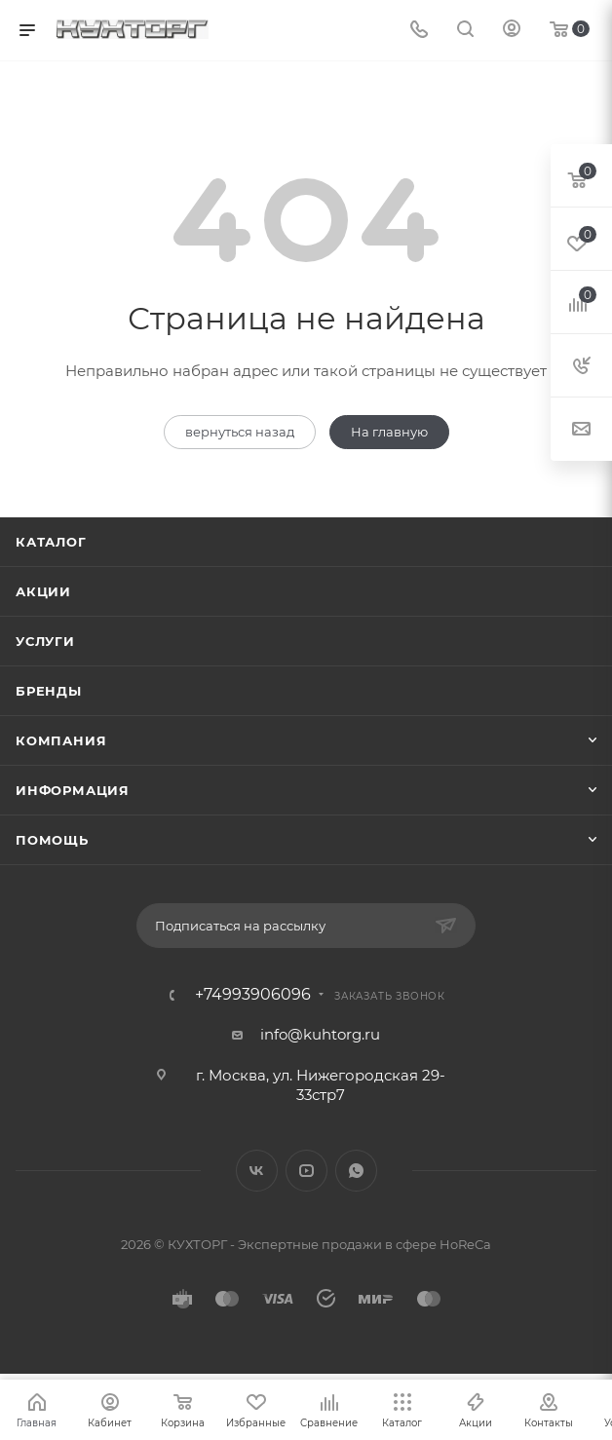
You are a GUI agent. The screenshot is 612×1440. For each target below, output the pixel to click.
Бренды (49, 691)
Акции (43, 591)
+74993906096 (253, 995)
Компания (61, 740)
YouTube (306, 1171)
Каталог (51, 541)
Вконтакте (257, 1171)
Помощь (52, 840)
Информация (73, 790)
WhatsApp (356, 1171)
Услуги (45, 641)
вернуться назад (239, 431)
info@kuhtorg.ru (320, 1034)
